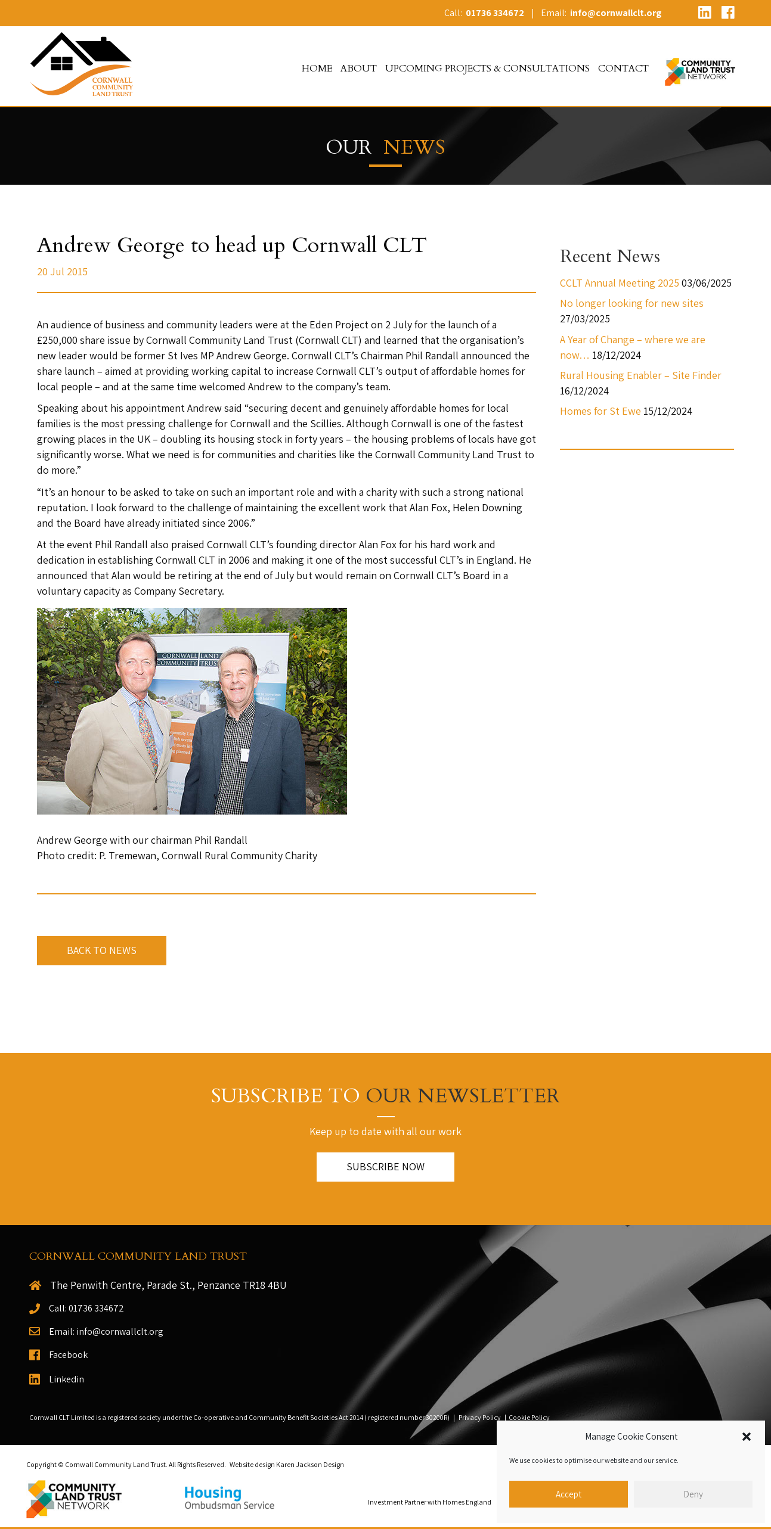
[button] (747, 1437)
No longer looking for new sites (632, 303)
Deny (693, 1494)
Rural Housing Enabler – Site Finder (641, 375)
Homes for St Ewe (600, 411)
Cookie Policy (529, 1417)
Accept (568, 1494)
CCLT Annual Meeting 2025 (619, 283)
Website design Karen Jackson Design (287, 1464)
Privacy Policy (480, 1417)
